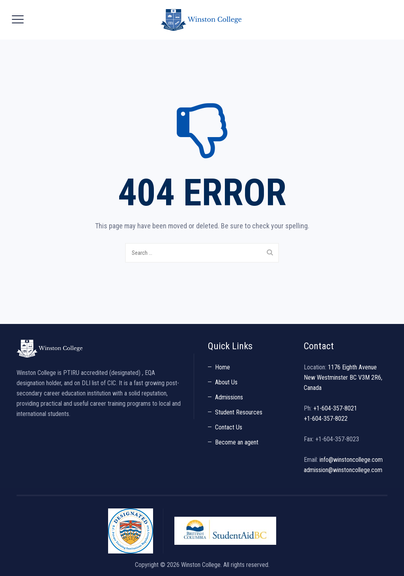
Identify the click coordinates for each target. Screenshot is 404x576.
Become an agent (236, 442)
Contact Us (228, 427)
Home (222, 367)
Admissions (229, 397)
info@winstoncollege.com (351, 459)
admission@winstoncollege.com (343, 470)
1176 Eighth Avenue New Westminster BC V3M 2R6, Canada (343, 377)
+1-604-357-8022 (326, 418)
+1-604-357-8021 (335, 408)
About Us (226, 382)
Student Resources (238, 412)
